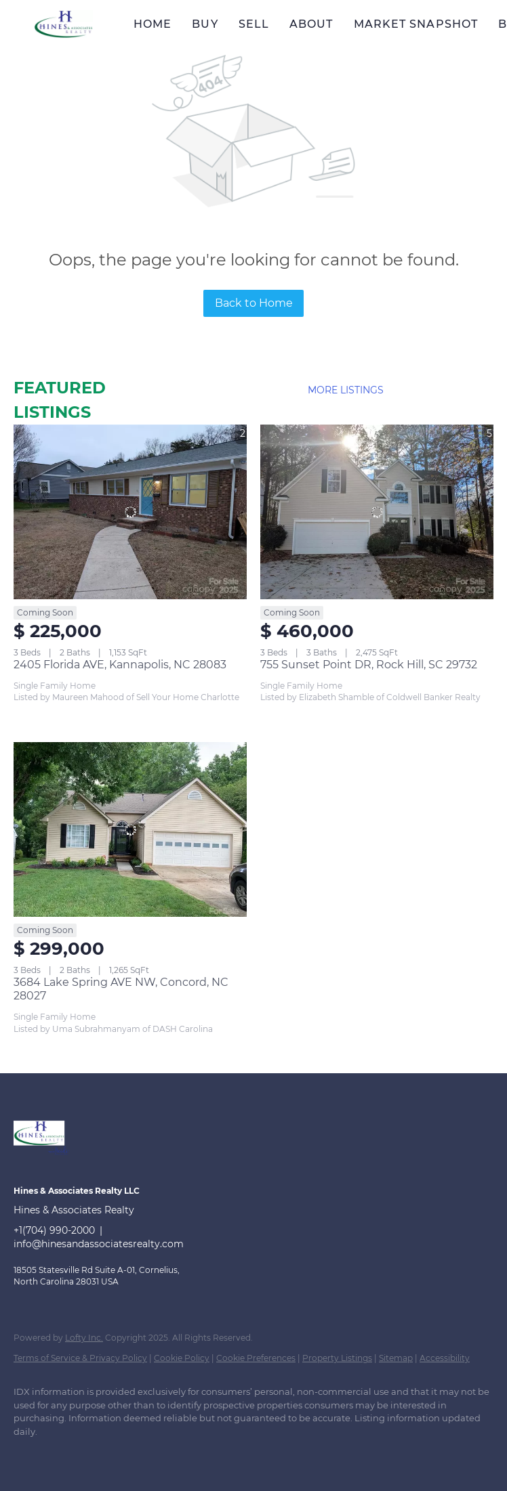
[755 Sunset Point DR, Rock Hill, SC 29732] (376, 512)
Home (152, 24)
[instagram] (187, 1454)
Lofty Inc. (84, 1338)
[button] (63, 24)
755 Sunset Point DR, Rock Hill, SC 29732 (368, 664)
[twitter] (108, 1454)
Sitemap (396, 1358)
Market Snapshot (416, 24)
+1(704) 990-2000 (54, 1230)
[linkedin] (69, 1454)
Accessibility (445, 1358)
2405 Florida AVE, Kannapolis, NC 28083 (120, 664)
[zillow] (147, 1454)
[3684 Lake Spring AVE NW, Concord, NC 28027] (130, 829)
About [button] (311, 24)
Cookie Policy (181, 1358)
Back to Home (254, 303)
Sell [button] (254, 24)
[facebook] (30, 1454)
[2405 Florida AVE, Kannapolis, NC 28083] (130, 512)
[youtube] (226, 1454)
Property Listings (337, 1358)
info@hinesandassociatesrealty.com (99, 1244)
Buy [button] (205, 24)
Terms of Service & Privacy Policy (80, 1358)
